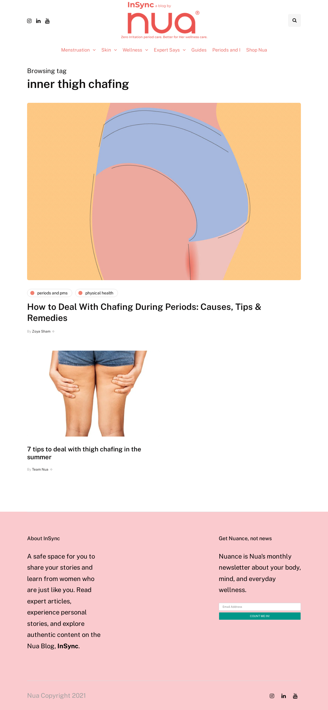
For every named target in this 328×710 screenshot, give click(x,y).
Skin (106, 50)
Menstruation (75, 50)
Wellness (132, 50)
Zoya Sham (41, 331)
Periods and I (226, 50)
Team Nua (40, 469)
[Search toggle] (294, 20)
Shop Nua (256, 50)
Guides (199, 50)
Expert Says (167, 50)
